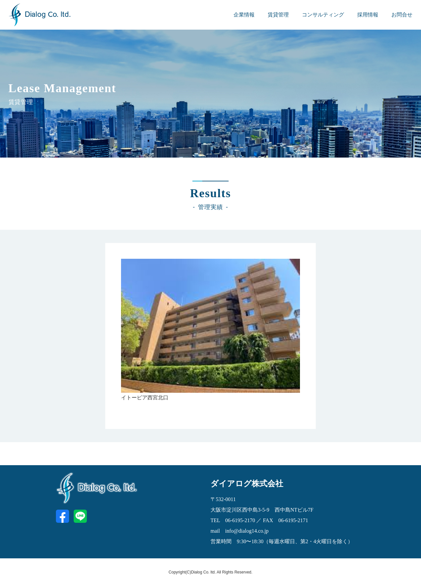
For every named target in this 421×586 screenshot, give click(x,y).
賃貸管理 (278, 14)
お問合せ (401, 14)
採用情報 (367, 14)
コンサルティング (323, 14)
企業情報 (244, 14)
